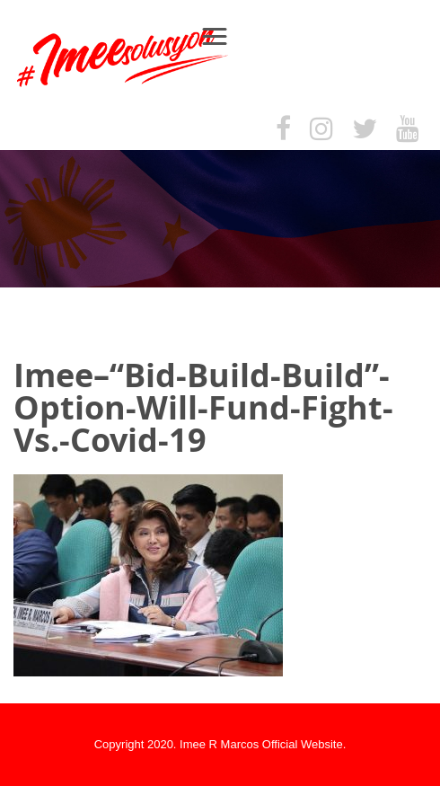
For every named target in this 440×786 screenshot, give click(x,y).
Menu (223, 35)
